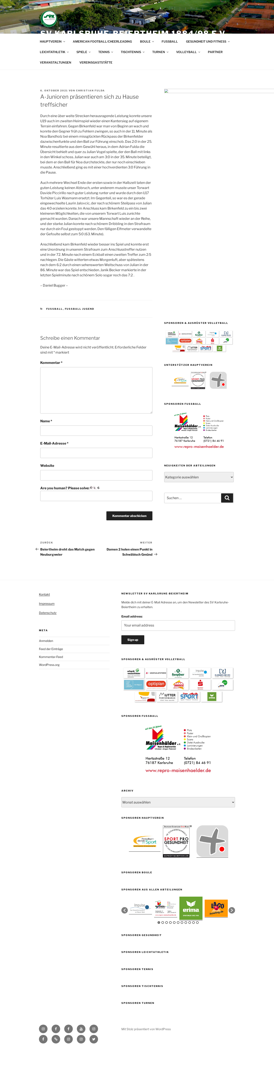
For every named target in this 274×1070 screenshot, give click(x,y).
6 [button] (178, 943)
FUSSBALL (170, 62)
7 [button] (182, 943)
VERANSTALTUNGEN (55, 83)
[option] (180, 251)
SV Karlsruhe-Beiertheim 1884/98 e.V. (134, 33)
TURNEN (160, 72)
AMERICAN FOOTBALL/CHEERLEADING (102, 62)
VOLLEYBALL (188, 72)
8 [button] (186, 943)
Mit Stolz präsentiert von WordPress (146, 1049)
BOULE (147, 62)
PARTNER (215, 72)
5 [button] (174, 943)
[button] (124, 930)
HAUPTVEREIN (53, 62)
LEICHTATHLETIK (54, 72)
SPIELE (83, 72)
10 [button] (193, 943)
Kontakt (44, 614)
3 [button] (166, 943)
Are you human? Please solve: (96, 513)
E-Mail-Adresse (54, 464)
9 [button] (189, 943)
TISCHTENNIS (133, 72)
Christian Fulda (90, 110)
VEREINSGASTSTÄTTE (95, 83)
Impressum (47, 624)
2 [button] (162, 943)
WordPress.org (49, 685)
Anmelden (46, 661)
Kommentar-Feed (51, 677)
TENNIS (106, 72)
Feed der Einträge (51, 669)
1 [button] (159, 943)
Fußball (54, 329)
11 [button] (197, 943)
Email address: (132, 636)
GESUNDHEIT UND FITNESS (208, 62)
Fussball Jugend (79, 329)
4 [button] (170, 943)
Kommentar (51, 383)
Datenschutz (48, 633)
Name (46, 441)
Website (47, 486)
